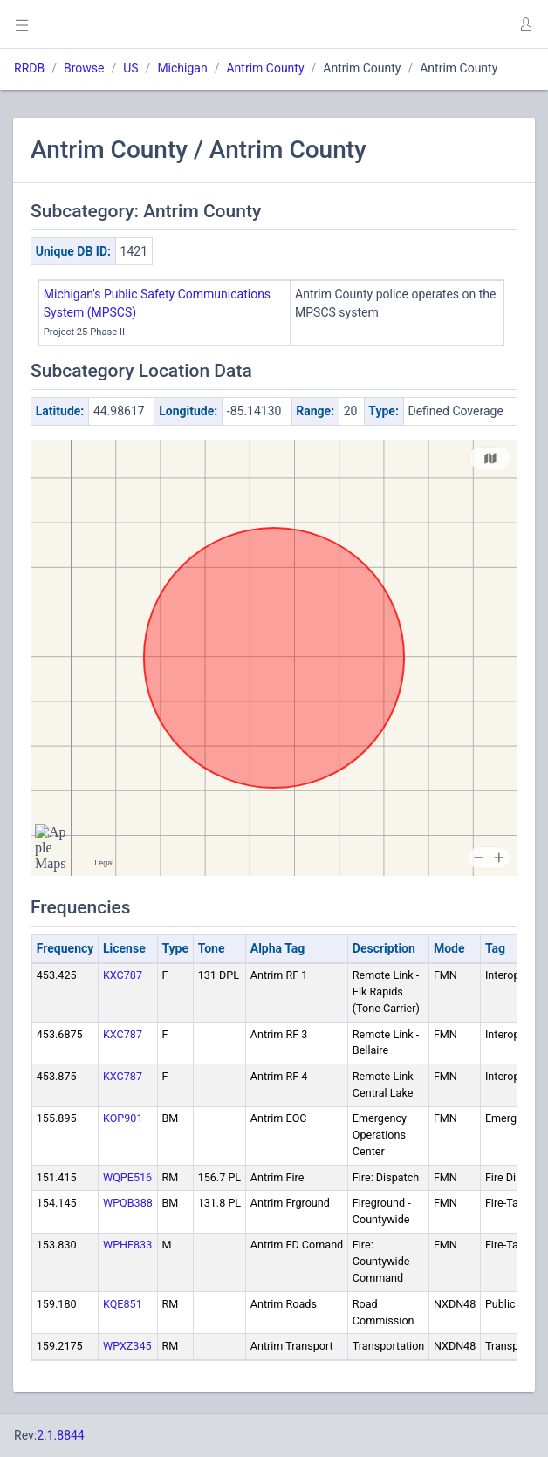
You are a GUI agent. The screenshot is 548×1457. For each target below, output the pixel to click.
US (130, 68)
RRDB (29, 68)
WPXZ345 (127, 1345)
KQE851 (122, 1303)
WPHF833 (127, 1244)
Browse (84, 68)
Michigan (182, 68)
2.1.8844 (61, 1435)
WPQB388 (128, 1202)
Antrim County (265, 68)
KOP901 (123, 1118)
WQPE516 (127, 1177)
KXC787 (122, 975)
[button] (525, 24)
